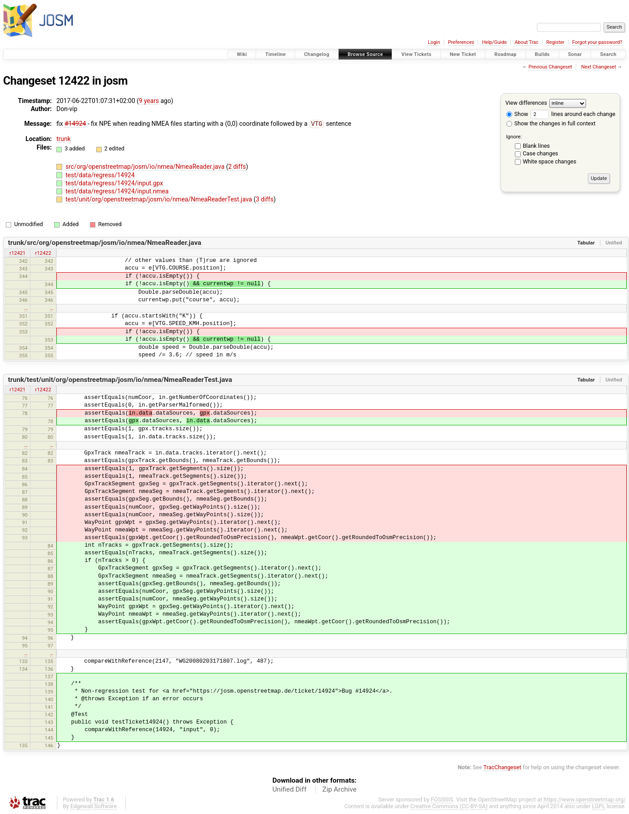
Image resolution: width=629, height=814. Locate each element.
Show (517, 114)
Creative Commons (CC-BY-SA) (449, 805)
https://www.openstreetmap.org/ (584, 799)
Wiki (242, 54)
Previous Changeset (550, 67)
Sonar (575, 54)
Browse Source (365, 54)
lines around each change (573, 114)
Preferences (461, 42)
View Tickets (416, 54)
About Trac (527, 42)
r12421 (17, 252)
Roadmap (505, 54)
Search (608, 54)
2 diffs (237, 166)
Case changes (540, 153)
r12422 (43, 252)
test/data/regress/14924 (100, 174)
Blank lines (536, 145)
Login (434, 42)
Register (555, 42)
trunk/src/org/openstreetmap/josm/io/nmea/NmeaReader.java (104, 242)
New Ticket (463, 54)
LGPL (598, 805)
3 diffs (265, 198)
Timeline (275, 54)
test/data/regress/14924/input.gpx (114, 182)
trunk (63, 138)
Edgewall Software (93, 805)
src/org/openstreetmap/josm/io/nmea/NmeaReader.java (145, 166)
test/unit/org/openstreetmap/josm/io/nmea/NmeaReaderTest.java (159, 198)
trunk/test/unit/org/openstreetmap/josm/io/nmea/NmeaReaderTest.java (120, 379)
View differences (526, 102)
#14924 (75, 123)
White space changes (550, 161)
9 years (149, 100)
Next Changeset (598, 67)
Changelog (316, 54)
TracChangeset (503, 766)
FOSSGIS (442, 799)
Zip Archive (339, 789)
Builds (542, 54)
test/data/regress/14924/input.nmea (116, 190)
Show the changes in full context (550, 123)
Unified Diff (290, 789)
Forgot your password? (597, 42)
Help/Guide (494, 42)
